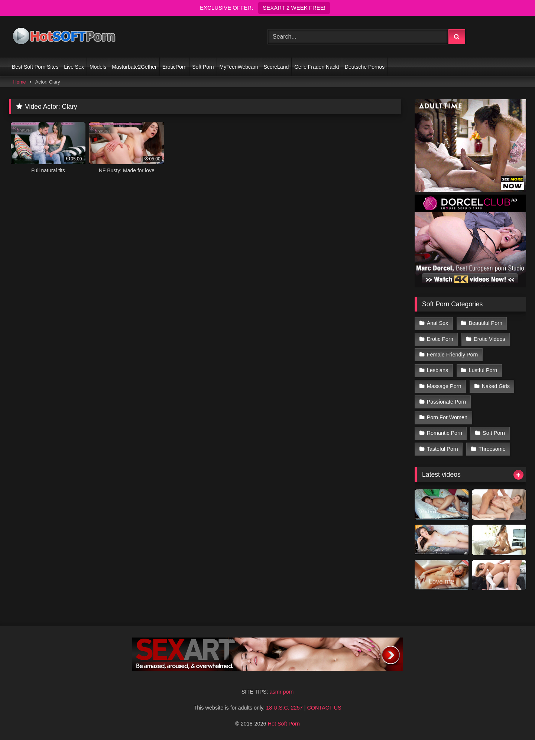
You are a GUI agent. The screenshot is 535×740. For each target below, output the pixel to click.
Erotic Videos (489, 339)
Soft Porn (203, 67)
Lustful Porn (483, 370)
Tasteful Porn (442, 449)
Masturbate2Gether (134, 67)
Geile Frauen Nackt (316, 67)
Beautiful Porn (485, 323)
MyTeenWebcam (239, 67)
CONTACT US (324, 708)
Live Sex (74, 67)
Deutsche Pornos (365, 67)
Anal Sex (437, 323)
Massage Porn (444, 386)
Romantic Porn (444, 433)
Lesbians (437, 370)
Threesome (492, 449)
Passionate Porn (446, 402)
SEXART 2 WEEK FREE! (294, 7)
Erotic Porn (440, 339)
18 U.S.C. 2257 (284, 708)
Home (19, 82)
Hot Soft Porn (284, 724)
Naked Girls (496, 386)
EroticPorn (174, 67)
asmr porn (281, 692)
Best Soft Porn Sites (35, 67)
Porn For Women (447, 417)
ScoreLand (276, 67)
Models (98, 67)
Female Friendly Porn (452, 355)
